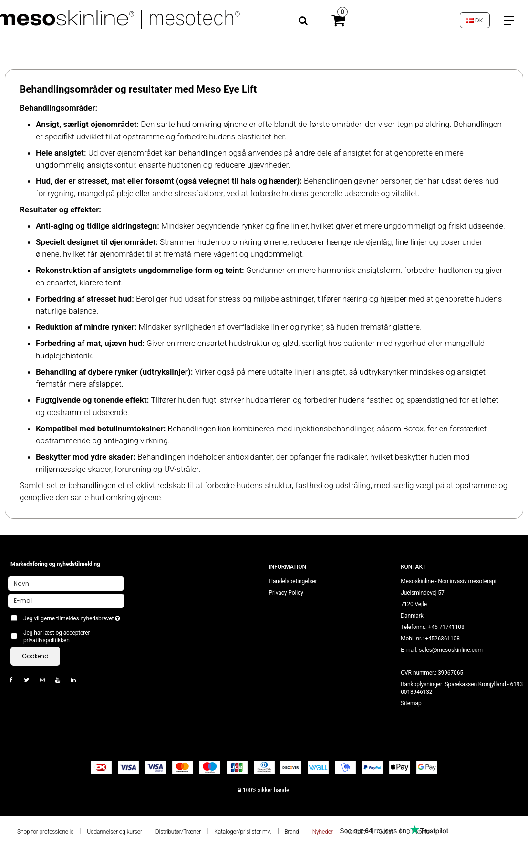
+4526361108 (442, 638)
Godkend (35, 656)
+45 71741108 (446, 627)
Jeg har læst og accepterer (56, 636)
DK (474, 20)
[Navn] (66, 583)
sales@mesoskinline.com (451, 650)
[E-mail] (66, 600)
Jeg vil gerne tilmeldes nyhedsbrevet (73, 616)
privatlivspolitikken (46, 640)
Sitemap (411, 703)
